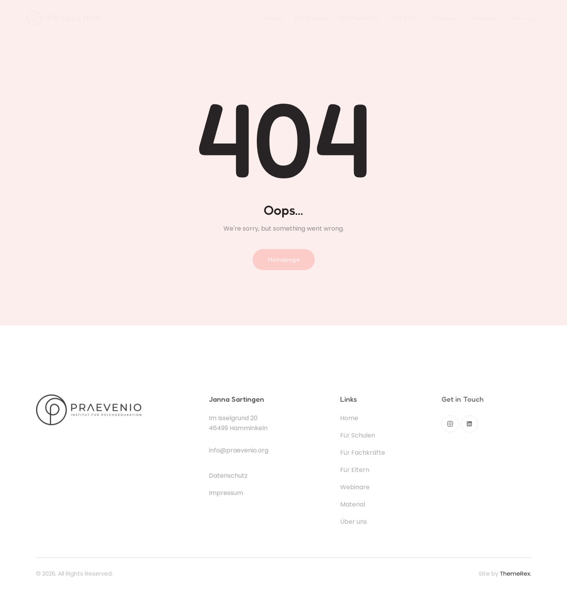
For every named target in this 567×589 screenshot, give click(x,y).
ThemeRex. (515, 573)
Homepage (283, 259)
